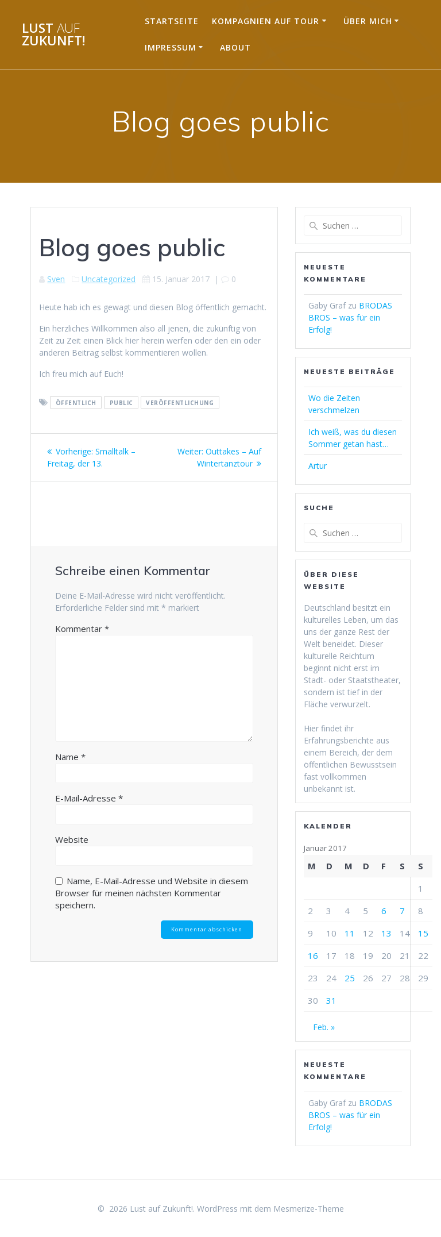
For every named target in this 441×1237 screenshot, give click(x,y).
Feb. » (324, 1027)
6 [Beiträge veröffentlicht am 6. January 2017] (383, 910)
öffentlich (76, 403)
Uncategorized (109, 278)
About (235, 47)
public (121, 403)
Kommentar (82, 628)
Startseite (172, 21)
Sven (56, 278)
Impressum (170, 47)
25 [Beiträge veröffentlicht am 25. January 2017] (350, 978)
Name (70, 756)
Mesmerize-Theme (308, 1208)
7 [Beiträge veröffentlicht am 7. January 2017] (402, 910)
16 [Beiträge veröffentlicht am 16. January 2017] (313, 955)
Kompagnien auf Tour (265, 21)
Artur (317, 465)
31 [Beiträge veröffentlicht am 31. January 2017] (331, 1000)
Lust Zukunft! (54, 35)
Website (71, 839)
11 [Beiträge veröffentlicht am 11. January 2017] (350, 933)
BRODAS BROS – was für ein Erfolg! (350, 317)
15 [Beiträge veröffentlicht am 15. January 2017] (423, 933)
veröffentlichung (180, 403)
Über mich (367, 21)
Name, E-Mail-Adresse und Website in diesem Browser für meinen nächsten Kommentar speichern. (151, 893)
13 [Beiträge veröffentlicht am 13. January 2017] (386, 933)
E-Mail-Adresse (89, 798)
